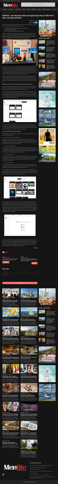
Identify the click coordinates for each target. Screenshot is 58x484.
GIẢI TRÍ (23, 9)
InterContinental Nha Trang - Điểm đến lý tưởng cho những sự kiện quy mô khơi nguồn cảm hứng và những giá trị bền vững (10, 434)
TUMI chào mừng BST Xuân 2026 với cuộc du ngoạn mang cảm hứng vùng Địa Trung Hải (10, 339)
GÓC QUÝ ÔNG (11, 9)
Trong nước (16, 12)
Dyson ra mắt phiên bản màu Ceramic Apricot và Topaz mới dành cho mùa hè (28, 396)
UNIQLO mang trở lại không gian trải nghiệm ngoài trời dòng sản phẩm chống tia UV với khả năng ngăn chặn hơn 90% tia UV (28, 453)
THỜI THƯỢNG (17, 9)
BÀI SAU (34, 263)
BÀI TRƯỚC (5, 262)
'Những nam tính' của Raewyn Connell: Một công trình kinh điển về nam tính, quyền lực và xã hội (50, 67)
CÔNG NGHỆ (34, 9)
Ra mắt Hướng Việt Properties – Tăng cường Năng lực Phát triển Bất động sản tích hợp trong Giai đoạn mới (50, 55)
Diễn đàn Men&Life (10, 12)
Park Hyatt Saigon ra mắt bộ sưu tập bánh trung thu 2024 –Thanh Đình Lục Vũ (10, 259)
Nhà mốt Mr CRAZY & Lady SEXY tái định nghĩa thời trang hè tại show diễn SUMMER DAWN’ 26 (10, 302)
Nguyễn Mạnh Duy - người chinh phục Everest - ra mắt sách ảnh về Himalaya (29, 434)
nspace (7, 252)
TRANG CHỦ (5, 9)
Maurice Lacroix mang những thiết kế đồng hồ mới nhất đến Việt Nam (29, 414)
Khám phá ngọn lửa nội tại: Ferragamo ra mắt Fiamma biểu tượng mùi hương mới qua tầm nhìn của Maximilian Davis (9, 444)
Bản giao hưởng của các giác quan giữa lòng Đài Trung (29, 358)
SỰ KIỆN (39, 9)
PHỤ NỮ (28, 9)
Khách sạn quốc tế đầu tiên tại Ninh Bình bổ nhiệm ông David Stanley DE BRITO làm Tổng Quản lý (50, 49)
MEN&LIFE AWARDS (46, 9)
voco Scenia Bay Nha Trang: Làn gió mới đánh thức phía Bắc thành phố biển (29, 302)
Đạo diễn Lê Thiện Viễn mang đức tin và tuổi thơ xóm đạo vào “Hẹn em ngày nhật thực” (50, 61)
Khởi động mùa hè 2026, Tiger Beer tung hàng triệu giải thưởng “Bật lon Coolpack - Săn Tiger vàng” (50, 42)
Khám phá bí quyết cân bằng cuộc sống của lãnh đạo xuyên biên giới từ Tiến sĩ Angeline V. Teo (29, 377)
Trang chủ (4, 12)
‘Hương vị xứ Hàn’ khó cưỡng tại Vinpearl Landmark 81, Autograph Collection (16, 28)
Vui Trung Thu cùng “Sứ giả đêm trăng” (10, 29)
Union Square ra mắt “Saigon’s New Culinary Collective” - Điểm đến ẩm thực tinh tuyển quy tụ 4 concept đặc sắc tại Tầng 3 (10, 359)
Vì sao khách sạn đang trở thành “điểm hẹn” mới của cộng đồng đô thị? (10, 396)
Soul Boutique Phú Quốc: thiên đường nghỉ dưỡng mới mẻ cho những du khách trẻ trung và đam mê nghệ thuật (29, 259)
